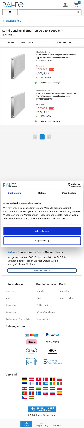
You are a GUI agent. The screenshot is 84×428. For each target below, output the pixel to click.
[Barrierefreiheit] (42, 409)
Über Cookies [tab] (69, 193)
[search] (46, 12)
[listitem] (19, 291)
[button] (65, 5)
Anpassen (42, 240)
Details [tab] (42, 193)
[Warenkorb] (76, 5)
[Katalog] (10, 12)
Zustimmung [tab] (14, 193)
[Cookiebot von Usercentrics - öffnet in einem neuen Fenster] (68, 185)
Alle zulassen (42, 231)
